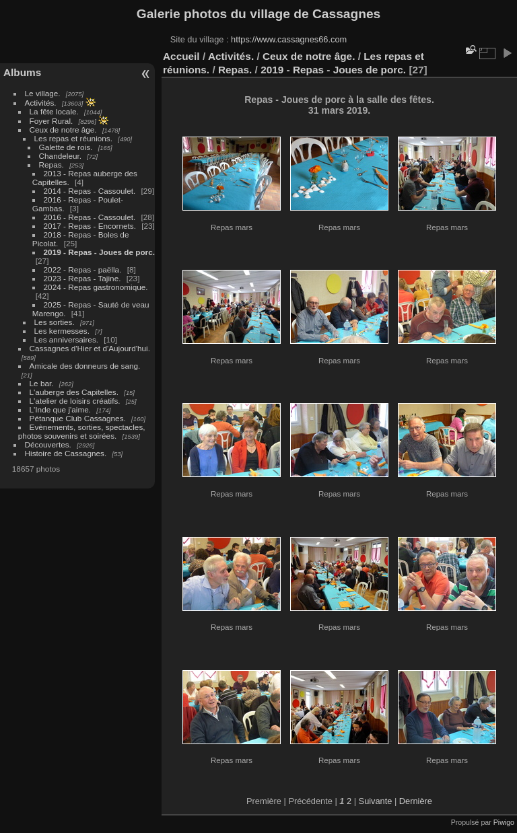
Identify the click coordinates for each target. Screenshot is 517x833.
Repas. (51, 164)
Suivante (375, 801)
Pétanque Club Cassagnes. (78, 418)
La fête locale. (54, 111)
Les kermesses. (62, 330)
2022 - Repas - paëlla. (83, 269)
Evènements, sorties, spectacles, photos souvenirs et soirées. (81, 431)
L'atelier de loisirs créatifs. (75, 400)
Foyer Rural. (51, 120)
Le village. (43, 93)
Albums (22, 72)
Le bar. (42, 383)
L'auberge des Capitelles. (74, 392)
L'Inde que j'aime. (61, 409)
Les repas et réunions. (73, 138)
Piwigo (503, 822)
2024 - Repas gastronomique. (96, 287)
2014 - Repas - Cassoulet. (90, 190)
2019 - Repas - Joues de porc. (99, 252)
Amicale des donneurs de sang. (85, 365)
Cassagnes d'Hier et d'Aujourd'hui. (90, 348)
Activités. (41, 102)
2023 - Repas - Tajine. (82, 278)
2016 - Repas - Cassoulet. (90, 217)
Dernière (415, 801)
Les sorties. (54, 322)
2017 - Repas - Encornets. (90, 225)
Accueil (181, 56)
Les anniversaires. (66, 339)
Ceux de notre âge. (63, 129)
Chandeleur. (60, 155)
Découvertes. (48, 444)
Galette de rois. (66, 147)
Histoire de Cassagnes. (66, 453)
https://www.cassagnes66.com (289, 39)
